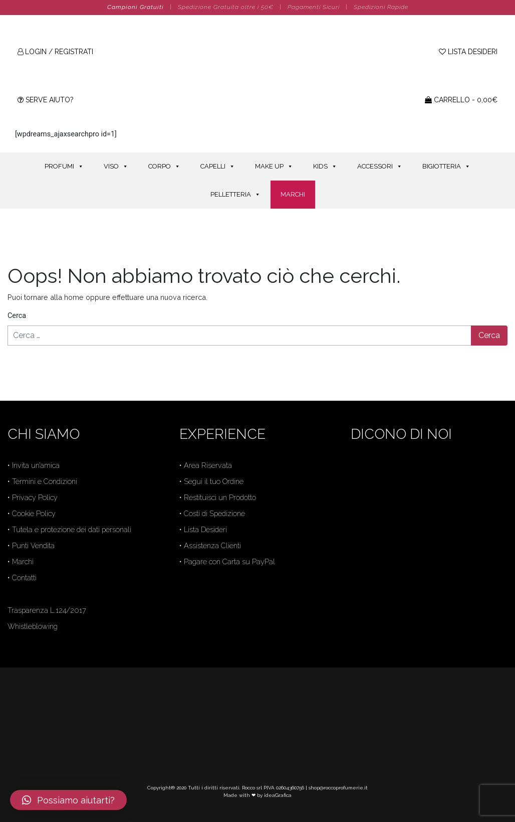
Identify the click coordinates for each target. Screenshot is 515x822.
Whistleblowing (33, 626)
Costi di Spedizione (214, 513)
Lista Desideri (205, 529)
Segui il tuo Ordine (213, 481)
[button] (68, 800)
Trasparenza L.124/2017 (47, 610)
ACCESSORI (379, 166)
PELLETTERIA (235, 194)
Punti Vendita (33, 545)
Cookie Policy (34, 513)
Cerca (17, 315)
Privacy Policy (35, 497)
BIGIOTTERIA (446, 166)
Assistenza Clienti (212, 545)
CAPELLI (217, 166)
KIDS (325, 166)
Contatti (24, 577)
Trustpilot (366, 540)
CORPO (164, 166)
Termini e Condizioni (44, 481)
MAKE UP (274, 166)
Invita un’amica (36, 465)
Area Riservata (208, 465)
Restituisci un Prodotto (220, 497)
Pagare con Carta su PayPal (229, 561)
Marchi (23, 561)
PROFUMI (64, 166)
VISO (116, 166)
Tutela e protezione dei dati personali (71, 529)
